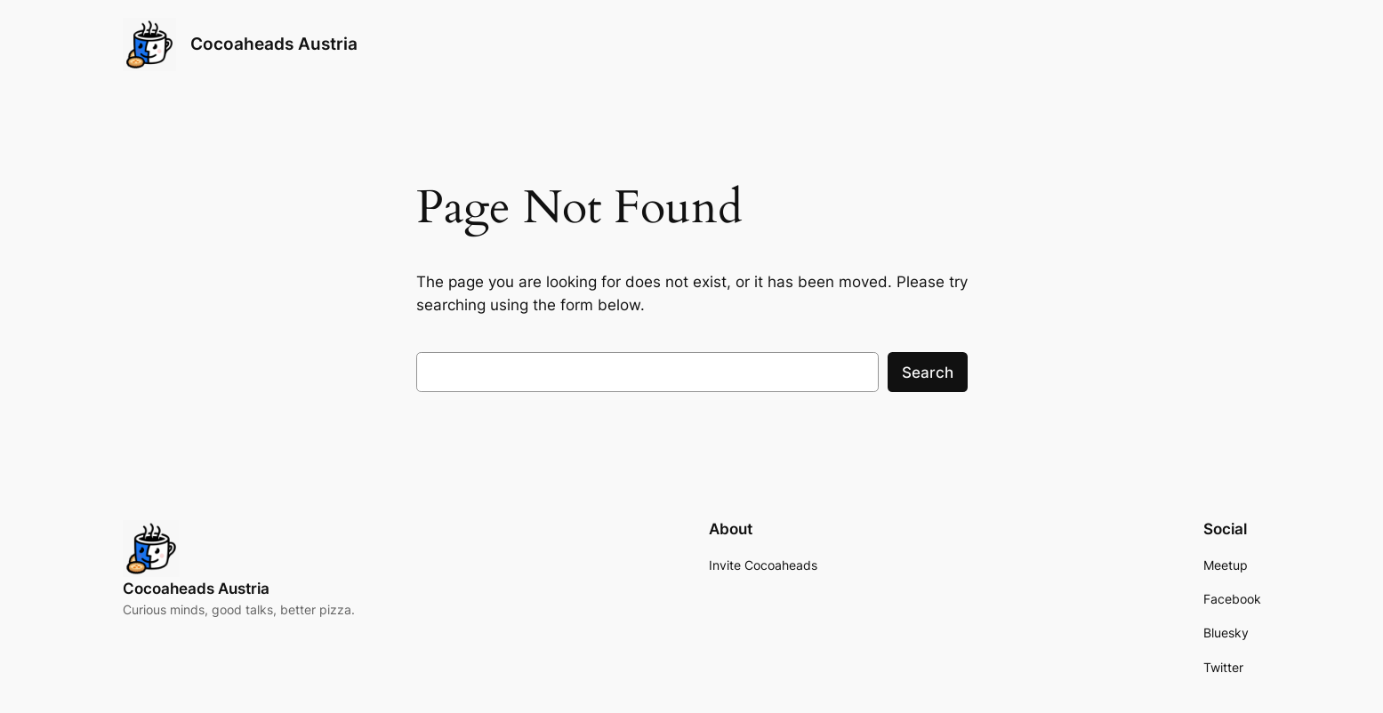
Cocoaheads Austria (274, 43)
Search (927, 372)
